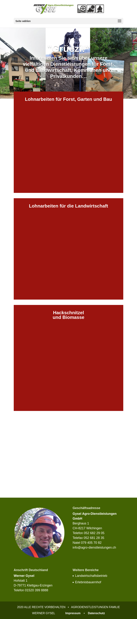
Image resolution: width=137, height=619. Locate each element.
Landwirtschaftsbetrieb (91, 576)
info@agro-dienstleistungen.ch (94, 547)
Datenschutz (96, 613)
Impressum (72, 613)
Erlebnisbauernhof (88, 582)
